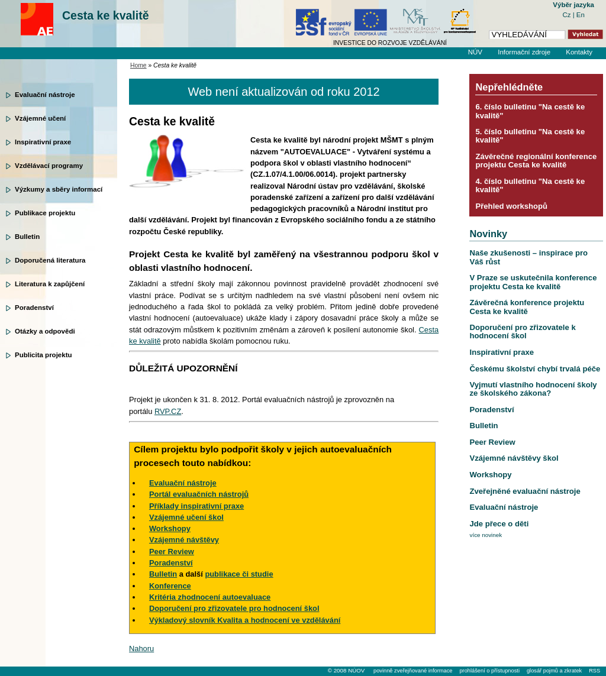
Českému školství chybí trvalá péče (534, 368)
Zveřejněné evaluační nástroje (524, 491)
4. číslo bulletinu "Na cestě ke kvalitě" (530, 185)
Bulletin (27, 236)
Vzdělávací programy (49, 165)
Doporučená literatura (50, 260)
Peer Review (492, 442)
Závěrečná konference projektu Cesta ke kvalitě (526, 306)
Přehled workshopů (511, 206)
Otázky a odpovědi (45, 331)
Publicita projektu (43, 354)
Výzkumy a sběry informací (58, 189)
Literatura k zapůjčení (50, 283)
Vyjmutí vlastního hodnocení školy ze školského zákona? (533, 388)
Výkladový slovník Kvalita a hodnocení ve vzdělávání (244, 620)
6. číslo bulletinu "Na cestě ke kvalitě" (530, 110)
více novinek (485, 535)
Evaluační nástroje (45, 94)
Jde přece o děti (498, 523)
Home (138, 65)
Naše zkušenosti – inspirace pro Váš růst (528, 257)
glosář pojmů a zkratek (554, 671)
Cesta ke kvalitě (105, 15)
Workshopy (490, 474)
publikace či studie (239, 574)
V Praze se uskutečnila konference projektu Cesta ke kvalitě (533, 281)
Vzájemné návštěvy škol (513, 458)
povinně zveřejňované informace (412, 671)
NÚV (475, 52)
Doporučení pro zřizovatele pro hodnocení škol (234, 608)
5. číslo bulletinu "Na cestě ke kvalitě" (530, 135)
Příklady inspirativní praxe (196, 506)
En (580, 14)
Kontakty (579, 52)
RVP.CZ (167, 411)
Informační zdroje (524, 52)
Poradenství (34, 307)
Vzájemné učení (40, 118)
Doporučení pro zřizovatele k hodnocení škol (522, 331)
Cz (567, 14)
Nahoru (141, 648)
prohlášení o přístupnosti (489, 671)
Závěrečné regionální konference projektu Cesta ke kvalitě (536, 160)
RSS (594, 671)
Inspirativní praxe (43, 141)
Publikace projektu (45, 212)
